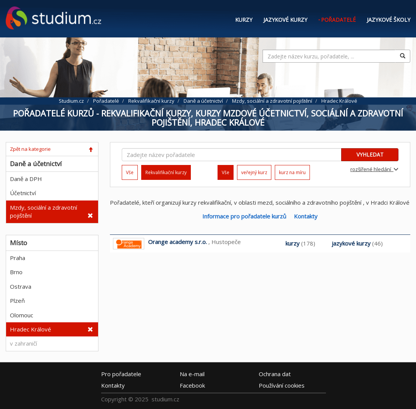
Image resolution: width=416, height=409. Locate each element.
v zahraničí (23, 343)
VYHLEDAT (370, 154)
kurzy (292, 243)
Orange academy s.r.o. (177, 242)
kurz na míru (292, 172)
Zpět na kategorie (30, 148)
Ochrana (275, 374)
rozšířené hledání (374, 169)
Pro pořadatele (121, 374)
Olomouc (21, 315)
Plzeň (17, 300)
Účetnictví (23, 193)
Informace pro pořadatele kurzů (244, 216)
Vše (130, 172)
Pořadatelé (338, 19)
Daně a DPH (26, 179)
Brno (16, 272)
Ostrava (20, 286)
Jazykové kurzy (285, 19)
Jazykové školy (388, 19)
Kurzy (243, 19)
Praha (17, 258)
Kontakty (306, 216)
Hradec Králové (30, 329)
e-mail (192, 374)
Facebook (192, 385)
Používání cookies (282, 385)
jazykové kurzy (351, 243)
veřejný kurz (254, 172)
